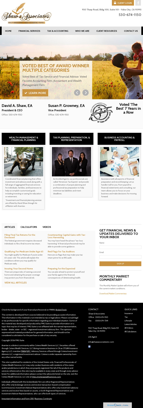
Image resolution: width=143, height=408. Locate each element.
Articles (9, 227)
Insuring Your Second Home (18, 268)
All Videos (129, 328)
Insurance (129, 313)
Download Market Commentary (113, 293)
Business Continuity (43, 398)
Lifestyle (128, 320)
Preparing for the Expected (61, 268)
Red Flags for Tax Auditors (61, 251)
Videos (47, 227)
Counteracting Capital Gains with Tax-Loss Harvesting (67, 236)
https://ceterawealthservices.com (46, 377)
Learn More (35, 93)
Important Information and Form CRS (18, 398)
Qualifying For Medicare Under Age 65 (23, 251)
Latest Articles (131, 324)
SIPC (29, 351)
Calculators (29, 227)
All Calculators (130, 331)
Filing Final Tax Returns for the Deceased (19, 236)
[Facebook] (89, 347)
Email (101, 252)
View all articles (15, 282)
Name (101, 243)
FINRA (23, 351)
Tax (126, 317)
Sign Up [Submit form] (120, 263)
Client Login (123, 3)
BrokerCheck (61, 309)
